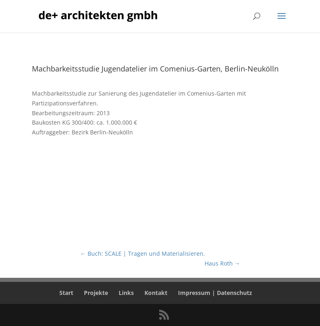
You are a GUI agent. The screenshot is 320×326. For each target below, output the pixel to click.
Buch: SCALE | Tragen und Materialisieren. (142, 253)
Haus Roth (222, 263)
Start (66, 293)
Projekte (96, 293)
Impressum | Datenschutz (215, 293)
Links (126, 293)
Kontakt (155, 293)
